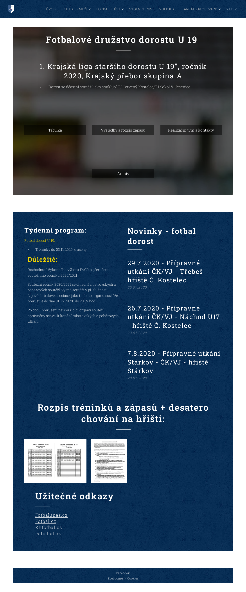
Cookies (132, 578)
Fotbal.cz (45, 521)
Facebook (123, 573)
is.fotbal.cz (48, 533)
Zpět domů (115, 578)
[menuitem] (41, 9)
